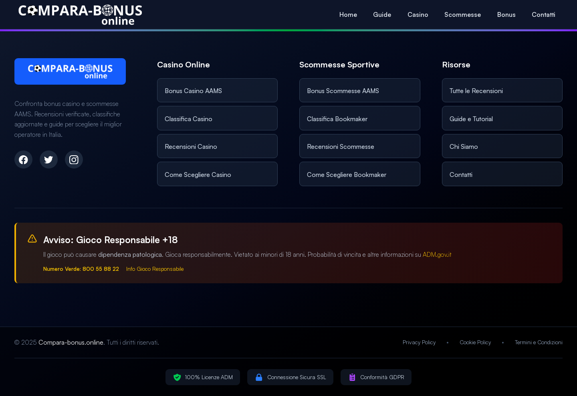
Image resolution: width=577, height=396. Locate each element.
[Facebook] (23, 159)
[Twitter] (49, 159)
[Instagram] (74, 159)
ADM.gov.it (437, 254)
